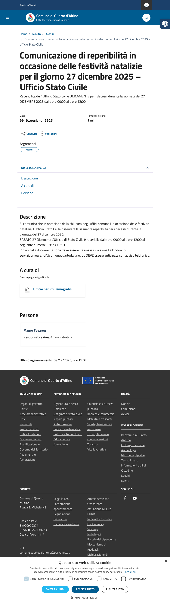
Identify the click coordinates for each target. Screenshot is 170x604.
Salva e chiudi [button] (55, 589)
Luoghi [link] (125, 475)
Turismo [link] (92, 444)
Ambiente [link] (60, 408)
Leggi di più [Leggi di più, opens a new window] (130, 572)
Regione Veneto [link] (28, 5)
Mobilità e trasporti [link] (99, 419)
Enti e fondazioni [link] (30, 434)
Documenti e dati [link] (31, 439)
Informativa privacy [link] (99, 519)
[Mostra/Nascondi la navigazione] (7, 17)
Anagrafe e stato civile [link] (68, 414)
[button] (85, 597)
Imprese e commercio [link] (100, 414)
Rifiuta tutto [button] (115, 589)
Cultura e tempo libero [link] (68, 434)
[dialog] (85, 580)
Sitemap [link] (92, 529)
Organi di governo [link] (31, 403)
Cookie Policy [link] (95, 524)
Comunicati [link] (128, 408)
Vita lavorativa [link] (96, 449)
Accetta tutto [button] (85, 589)
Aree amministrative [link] (33, 414)
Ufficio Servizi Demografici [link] (52, 289)
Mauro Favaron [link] (34, 330)
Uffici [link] (23, 419)
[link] (165, 24)
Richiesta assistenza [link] (66, 524)
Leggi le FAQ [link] (61, 498)
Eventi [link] (125, 480)
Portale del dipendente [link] (101, 539)
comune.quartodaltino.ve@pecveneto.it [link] (45, 552)
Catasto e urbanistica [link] (67, 429)
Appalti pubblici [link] (63, 419)
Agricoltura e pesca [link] (66, 403)
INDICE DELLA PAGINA (33, 168)
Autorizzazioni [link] (63, 424)
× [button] (165, 561)
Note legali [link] (94, 534)
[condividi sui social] (29, 134)
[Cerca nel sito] (146, 18)
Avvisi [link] (125, 414)
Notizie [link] (125, 403)
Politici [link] (24, 408)
